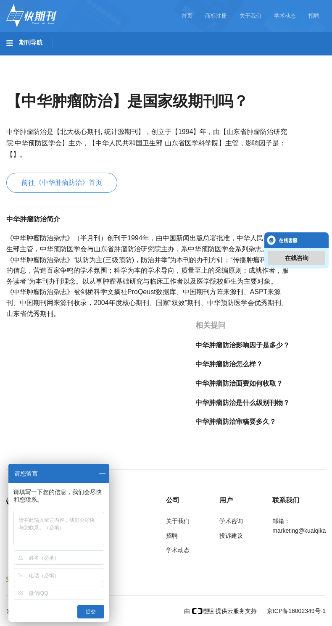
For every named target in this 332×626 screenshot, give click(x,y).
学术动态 (285, 16)
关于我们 (250, 16)
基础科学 (28, 59)
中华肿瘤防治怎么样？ (229, 364)
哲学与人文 (293, 59)
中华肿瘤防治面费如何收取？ (239, 383)
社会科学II (74, 82)
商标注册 (216, 16)
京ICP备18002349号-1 (295, 611)
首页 (187, 16)
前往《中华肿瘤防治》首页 (61, 182)
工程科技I (71, 59)
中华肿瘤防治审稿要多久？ (235, 421)
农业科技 (161, 59)
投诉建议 (231, 535)
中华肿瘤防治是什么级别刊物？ (242, 402)
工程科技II (116, 59)
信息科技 (247, 59)
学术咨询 (231, 521)
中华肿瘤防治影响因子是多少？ (242, 345)
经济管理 (118, 82)
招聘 (313, 16)
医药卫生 (204, 59)
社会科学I (28, 82)
